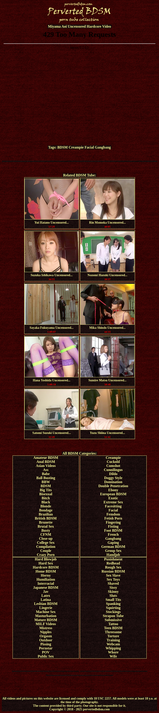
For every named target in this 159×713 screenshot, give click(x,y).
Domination (113, 482)
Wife (113, 656)
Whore (113, 652)
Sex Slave (113, 575)
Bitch (46, 498)
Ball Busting (45, 478)
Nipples (46, 632)
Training (113, 640)
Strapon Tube (113, 616)
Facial (89, 147)
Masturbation (45, 616)
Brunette (45, 522)
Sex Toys (113, 579)
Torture (113, 636)
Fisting (113, 526)
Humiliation (46, 579)
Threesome (113, 632)
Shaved (113, 583)
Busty (45, 530)
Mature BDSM (45, 620)
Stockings (113, 612)
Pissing (45, 644)
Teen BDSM (113, 628)
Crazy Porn (46, 555)
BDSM (62, 147)
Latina (46, 600)
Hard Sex (46, 563)
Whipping (113, 648)
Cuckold (113, 462)
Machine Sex (46, 612)
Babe (46, 474)
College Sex (46, 542)
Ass (45, 470)
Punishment (113, 559)
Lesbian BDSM (45, 604)
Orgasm (45, 636)
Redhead (113, 563)
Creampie (76, 147)
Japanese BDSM (45, 587)
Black (45, 502)
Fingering (113, 522)
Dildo (113, 474)
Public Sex (46, 656)
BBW (45, 482)
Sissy (113, 587)
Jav (45, 591)
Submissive (113, 620)
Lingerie (45, 608)
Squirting (113, 608)
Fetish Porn (113, 518)
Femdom (113, 514)
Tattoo (113, 624)
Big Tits (46, 490)
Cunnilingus (113, 470)
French (113, 534)
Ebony (113, 490)
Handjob (113, 555)
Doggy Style (113, 478)
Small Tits (113, 600)
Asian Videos (46, 466)
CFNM (45, 534)
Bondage (45, 510)
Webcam (113, 644)
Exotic (113, 498)
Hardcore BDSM (46, 567)
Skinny (113, 591)
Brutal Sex (46, 526)
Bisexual (45, 494)
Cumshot (113, 466)
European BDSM (113, 494)
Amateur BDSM (45, 458)
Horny (46, 575)
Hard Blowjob (46, 559)
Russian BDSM (113, 571)
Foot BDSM (113, 530)
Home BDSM (45, 571)
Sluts (113, 595)
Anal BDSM (45, 462)
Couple (45, 551)
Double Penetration (113, 486)
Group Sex (113, 551)
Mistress (45, 628)
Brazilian (46, 514)
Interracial (45, 583)
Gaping (113, 542)
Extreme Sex (113, 502)
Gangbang (103, 147)
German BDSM (113, 547)
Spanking (113, 604)
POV (46, 652)
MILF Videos (46, 624)
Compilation (45, 547)
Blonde (45, 506)
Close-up (45, 538)
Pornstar (45, 648)
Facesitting (113, 506)
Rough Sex (113, 567)
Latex (45, 595)
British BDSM (46, 518)
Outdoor (45, 640)
